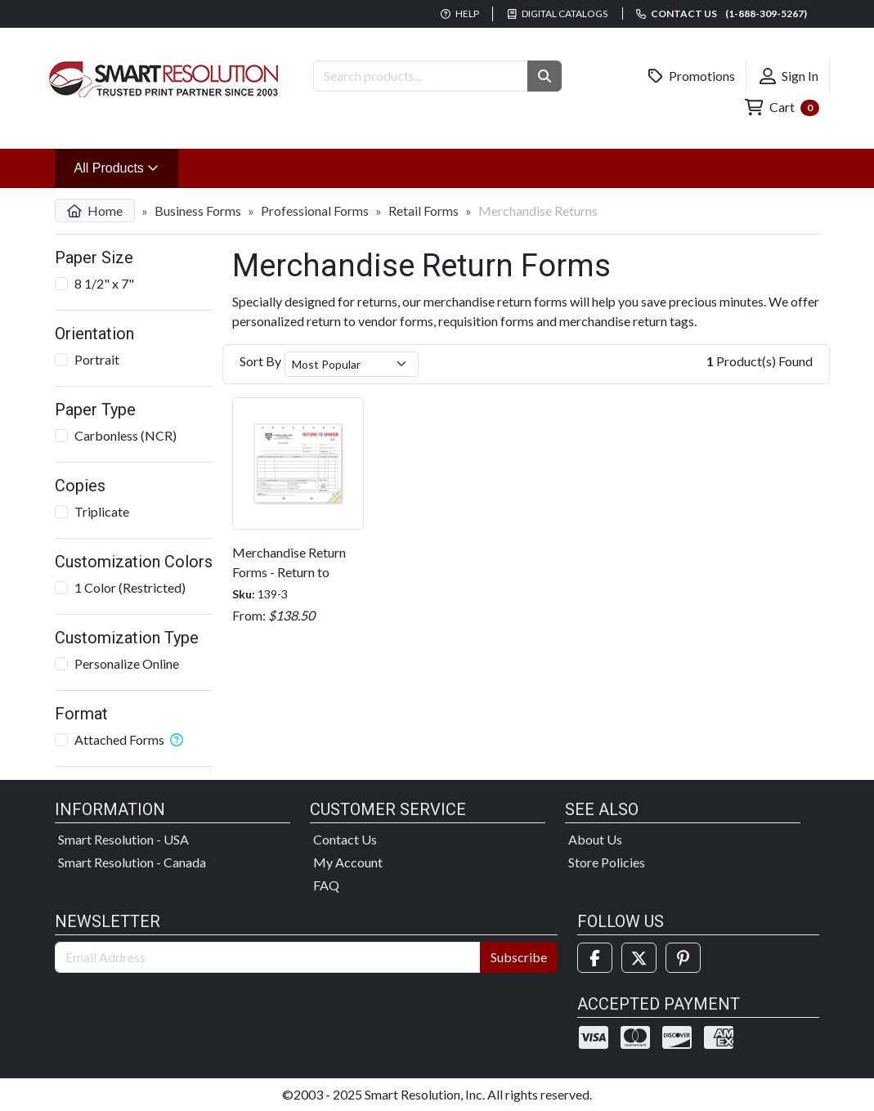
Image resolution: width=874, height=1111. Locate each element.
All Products (126, 166)
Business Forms (198, 210)
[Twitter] (639, 958)
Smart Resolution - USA (123, 839)
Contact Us (345, 839)
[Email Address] (268, 957)
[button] (544, 76)
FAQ (326, 885)
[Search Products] (420, 76)
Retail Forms (423, 210)
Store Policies (606, 862)
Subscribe (519, 957)
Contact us (721, 13)
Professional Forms (315, 210)
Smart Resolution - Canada (132, 862)
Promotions (691, 76)
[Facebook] (594, 958)
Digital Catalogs (557, 13)
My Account (348, 862)
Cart (781, 107)
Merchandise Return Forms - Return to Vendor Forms (289, 571)
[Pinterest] (683, 958)
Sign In (789, 76)
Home (95, 210)
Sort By (260, 361)
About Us (595, 839)
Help (460, 13)
